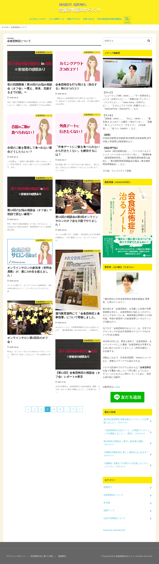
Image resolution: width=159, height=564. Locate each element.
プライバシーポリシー (15, 556)
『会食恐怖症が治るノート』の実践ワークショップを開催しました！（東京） (126, 432)
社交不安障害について (114, 518)
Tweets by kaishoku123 (114, 530)
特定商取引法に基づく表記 (41, 556)
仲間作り (107, 487)
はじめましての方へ (37, 19)
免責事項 (62, 556)
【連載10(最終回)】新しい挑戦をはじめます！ (126, 454)
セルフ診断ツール (56, 19)
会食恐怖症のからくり (125, 556)
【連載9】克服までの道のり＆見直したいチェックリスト (125, 465)
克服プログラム (73, 19)
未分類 (106, 503)
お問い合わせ (88, 19)
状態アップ (108, 510)
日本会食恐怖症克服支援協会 (109, 19)
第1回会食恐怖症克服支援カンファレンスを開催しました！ (125, 421)
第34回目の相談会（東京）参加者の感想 (123, 443)
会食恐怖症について (113, 495)
